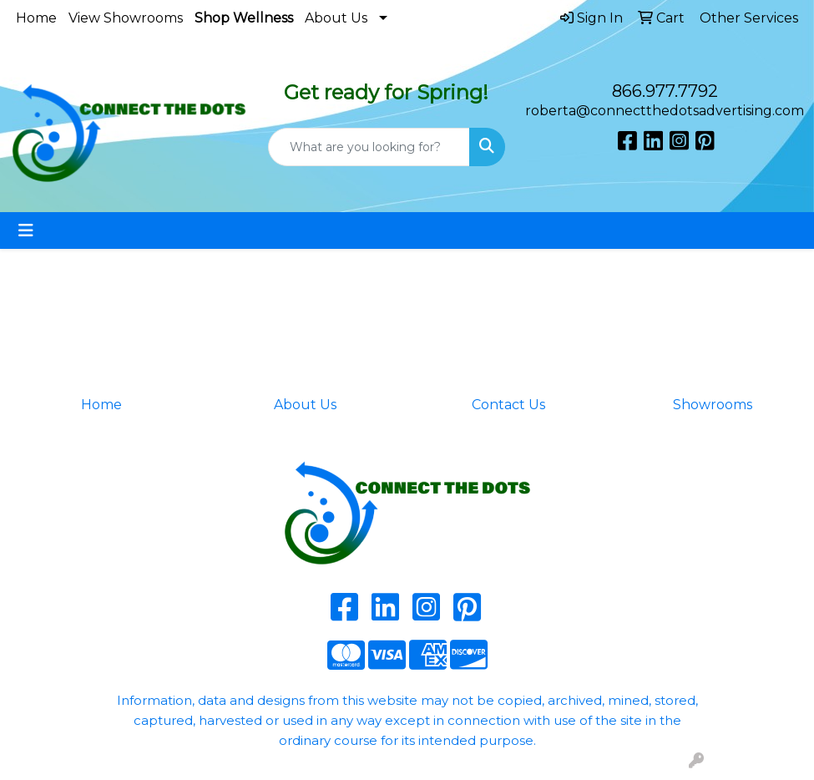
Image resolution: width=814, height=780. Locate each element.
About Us (336, 18)
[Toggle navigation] (25, 230)
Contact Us (508, 405)
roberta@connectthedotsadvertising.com (664, 111)
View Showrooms (125, 18)
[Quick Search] (369, 147)
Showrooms (712, 405)
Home (36, 18)
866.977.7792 (665, 91)
